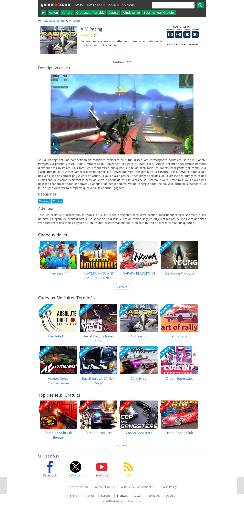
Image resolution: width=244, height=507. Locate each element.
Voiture (67, 13)
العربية (138, 496)
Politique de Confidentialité (136, 487)
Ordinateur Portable (90, 13)
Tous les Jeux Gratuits (159, 13)
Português (154, 496)
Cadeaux (128, 5)
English (75, 496)
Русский (90, 496)
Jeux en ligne (96, 5)
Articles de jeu (79, 487)
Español (106, 496)
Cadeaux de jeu (53, 21)
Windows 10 (131, 13)
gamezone (55, 4)
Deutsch (171, 496)
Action (53, 13)
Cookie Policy (168, 487)
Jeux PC (79, 5)
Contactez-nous (104, 487)
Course (113, 13)
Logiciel (113, 5)
